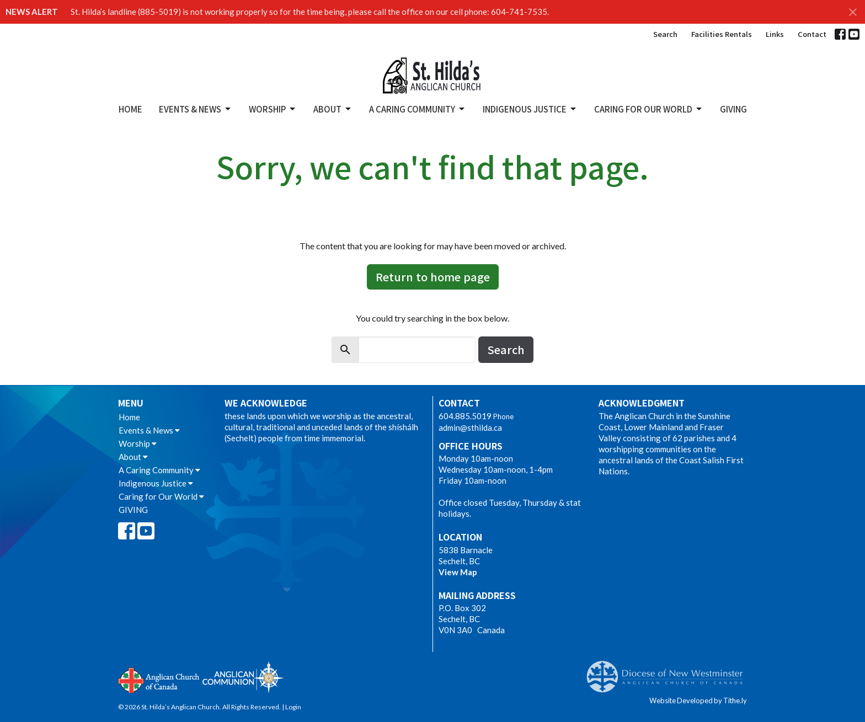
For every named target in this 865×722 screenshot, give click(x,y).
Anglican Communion (243, 677)
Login (293, 707)
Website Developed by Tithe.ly (698, 700)
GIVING (733, 109)
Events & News (195, 109)
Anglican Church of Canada (159, 679)
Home (130, 109)
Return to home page (433, 277)
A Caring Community (417, 109)
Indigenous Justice (530, 109)
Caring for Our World (648, 109)
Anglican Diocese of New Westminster (668, 671)
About (333, 109)
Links (775, 34)
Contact (812, 34)
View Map (458, 572)
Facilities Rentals (721, 34)
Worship (273, 109)
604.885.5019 (465, 416)
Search (665, 34)
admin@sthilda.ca (470, 427)
